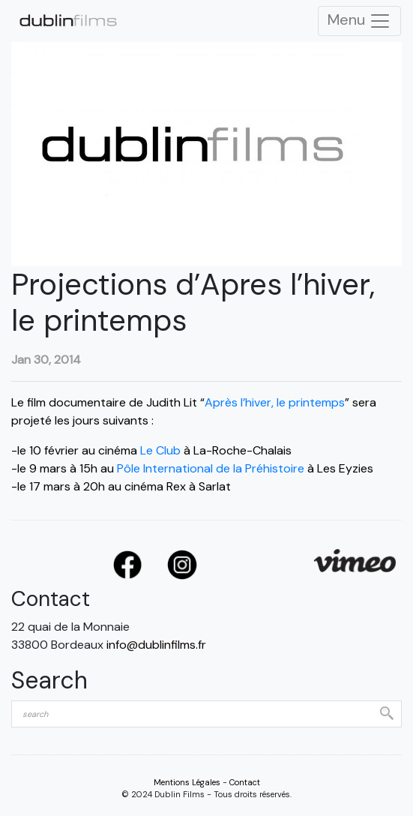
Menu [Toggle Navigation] (359, 21)
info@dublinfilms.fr (156, 644)
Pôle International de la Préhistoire (210, 468)
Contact (244, 782)
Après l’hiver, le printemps (275, 402)
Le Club (160, 450)
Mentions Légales (187, 782)
